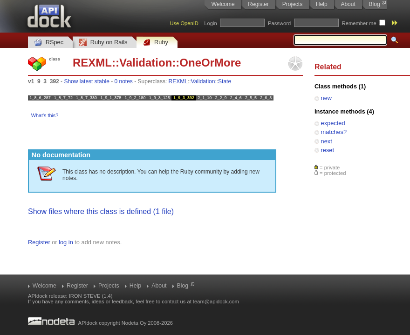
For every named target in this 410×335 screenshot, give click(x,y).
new (326, 97)
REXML (92, 62)
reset (327, 150)
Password (279, 23)
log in (66, 242)
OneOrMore (210, 62)
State (224, 81)
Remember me (359, 23)
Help (322, 4)
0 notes (123, 81)
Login (210, 23)
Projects (292, 4)
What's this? (44, 115)
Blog (374, 4)
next (326, 141)
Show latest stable (86, 81)
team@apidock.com (216, 301)
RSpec (48, 43)
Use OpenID (184, 23)
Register (258, 4)
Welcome (223, 4)
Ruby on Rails (103, 43)
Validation (145, 62)
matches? (334, 131)
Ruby (155, 43)
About (348, 4)
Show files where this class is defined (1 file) (101, 211)
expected (333, 123)
